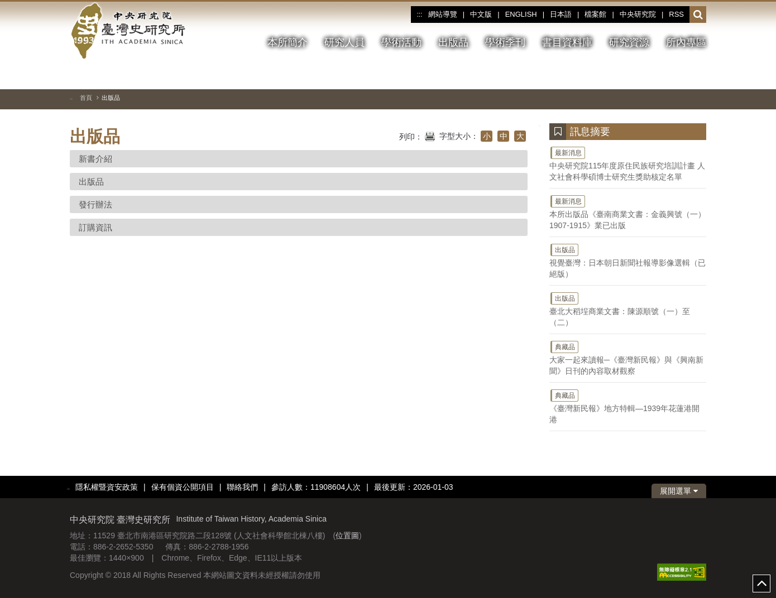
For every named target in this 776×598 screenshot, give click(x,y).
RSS (676, 14)
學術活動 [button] (401, 42)
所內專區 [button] (686, 42)
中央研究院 (638, 14)
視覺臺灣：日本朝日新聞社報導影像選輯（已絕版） (627, 260)
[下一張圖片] (697, 74)
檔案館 (595, 14)
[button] (698, 15)
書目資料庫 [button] (567, 42)
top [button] (761, 583)
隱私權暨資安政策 (106, 487)
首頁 (86, 97)
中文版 (481, 14)
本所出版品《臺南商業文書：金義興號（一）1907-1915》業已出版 (627, 212)
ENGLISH (521, 14)
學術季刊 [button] (505, 42)
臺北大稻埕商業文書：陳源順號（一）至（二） (627, 309)
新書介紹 (95, 158)
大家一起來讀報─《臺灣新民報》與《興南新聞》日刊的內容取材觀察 (627, 357)
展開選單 (679, 490)
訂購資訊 (95, 227)
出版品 (91, 181)
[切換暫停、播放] (657, 74)
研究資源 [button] (629, 42)
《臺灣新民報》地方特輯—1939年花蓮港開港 (627, 406)
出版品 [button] (453, 42)
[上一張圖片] (677, 74)
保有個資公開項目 (182, 487)
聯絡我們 (242, 487)
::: (419, 14)
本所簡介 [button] (287, 42)
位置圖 (347, 535)
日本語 (561, 14)
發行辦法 (95, 204)
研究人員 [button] (344, 42)
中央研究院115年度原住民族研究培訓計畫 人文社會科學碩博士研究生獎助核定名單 (627, 163)
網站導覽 (442, 14)
